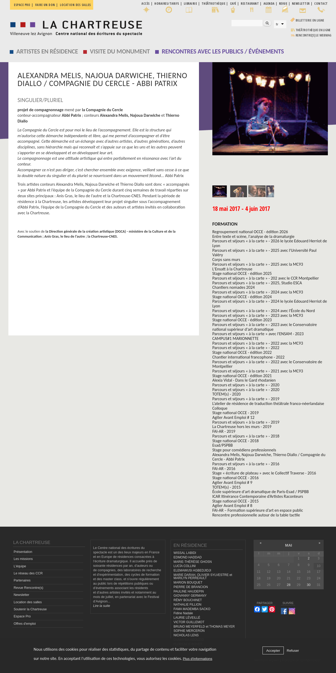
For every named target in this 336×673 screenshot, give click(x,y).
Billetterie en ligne (310, 20)
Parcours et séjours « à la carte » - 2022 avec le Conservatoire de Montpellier (267, 364)
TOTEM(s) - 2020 (226, 394)
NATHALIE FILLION (187, 604)
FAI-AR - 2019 (223, 431)
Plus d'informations (197, 659)
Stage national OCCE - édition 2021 (242, 375)
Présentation (23, 552)
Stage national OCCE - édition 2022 (242, 352)
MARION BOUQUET (188, 582)
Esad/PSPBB (222, 445)
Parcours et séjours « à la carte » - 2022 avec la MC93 (257, 343)
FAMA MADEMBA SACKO (192, 609)
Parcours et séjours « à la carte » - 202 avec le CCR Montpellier (265, 278)
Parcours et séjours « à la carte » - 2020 (245, 384)
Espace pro (22, 5)
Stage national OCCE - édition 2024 (242, 296)
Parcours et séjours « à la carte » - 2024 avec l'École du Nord (263, 310)
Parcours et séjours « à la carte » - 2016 (245, 463)
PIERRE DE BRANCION (191, 587)
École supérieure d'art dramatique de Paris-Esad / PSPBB (260, 491)
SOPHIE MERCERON (189, 631)
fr (277, 24)
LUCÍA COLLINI (185, 566)
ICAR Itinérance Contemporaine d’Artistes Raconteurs (257, 496)
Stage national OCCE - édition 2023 (242, 319)
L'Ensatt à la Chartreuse (232, 268)
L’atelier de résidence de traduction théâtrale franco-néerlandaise (268, 403)
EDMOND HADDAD (188, 557)
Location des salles (75, 5)
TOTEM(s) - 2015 (226, 487)
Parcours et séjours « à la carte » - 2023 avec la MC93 (257, 315)
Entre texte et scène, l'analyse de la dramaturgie (253, 236)
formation (225, 224)
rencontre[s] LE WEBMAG (314, 35)
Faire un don (45, 5)
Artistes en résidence (47, 51)
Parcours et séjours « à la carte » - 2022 (245, 347)
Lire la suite (101, 606)
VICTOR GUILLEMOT (189, 622)
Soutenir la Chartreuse (30, 609)
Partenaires (22, 580)
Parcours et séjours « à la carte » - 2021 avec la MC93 (257, 370)
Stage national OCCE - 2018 (235, 440)
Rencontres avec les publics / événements (223, 51)
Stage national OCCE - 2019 (235, 412)
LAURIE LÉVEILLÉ (187, 617)
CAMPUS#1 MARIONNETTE (235, 338)
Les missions (23, 559)
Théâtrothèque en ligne (313, 30)
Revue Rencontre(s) (28, 588)
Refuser (293, 651)
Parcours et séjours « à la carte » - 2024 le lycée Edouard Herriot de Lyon (269, 303)
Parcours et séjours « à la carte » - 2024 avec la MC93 (257, 292)
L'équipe (20, 566)
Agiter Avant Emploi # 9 (232, 482)
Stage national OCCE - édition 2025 (242, 273)
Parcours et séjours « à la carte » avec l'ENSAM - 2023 (258, 333)
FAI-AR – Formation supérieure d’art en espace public (257, 510)
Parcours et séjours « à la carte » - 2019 (245, 398)
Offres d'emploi (25, 624)
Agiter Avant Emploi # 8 (232, 505)
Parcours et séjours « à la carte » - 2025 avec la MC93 (257, 264)
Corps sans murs (226, 259)
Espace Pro (22, 616)
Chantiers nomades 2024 (233, 287)
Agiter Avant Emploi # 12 (233, 417)
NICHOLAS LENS (186, 635)
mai (288, 545)
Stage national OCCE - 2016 (235, 477)
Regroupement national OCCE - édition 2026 (250, 231)
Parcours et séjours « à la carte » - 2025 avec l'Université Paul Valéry (264, 253)
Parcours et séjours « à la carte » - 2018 (245, 436)
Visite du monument (120, 51)
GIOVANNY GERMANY (190, 595)
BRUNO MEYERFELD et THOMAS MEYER (204, 626)
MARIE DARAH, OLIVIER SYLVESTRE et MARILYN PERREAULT (203, 576)
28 (289, 585)
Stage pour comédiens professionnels (244, 449)
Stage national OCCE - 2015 (235, 501)
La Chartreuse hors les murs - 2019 (241, 426)
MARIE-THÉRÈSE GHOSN (193, 562)
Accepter (273, 651)
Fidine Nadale (183, 613)
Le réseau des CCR (28, 573)
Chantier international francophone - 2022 (248, 357)
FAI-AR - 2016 (223, 468)
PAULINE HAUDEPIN (189, 591)
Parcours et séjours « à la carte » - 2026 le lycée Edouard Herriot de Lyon (269, 243)
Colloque (220, 408)
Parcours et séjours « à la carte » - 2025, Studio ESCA (257, 282)
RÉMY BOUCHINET (188, 600)
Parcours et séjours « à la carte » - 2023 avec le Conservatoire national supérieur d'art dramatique (264, 327)
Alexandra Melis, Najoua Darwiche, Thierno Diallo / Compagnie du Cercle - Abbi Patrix (269, 457)
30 (309, 585)
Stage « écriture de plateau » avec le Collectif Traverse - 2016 (264, 473)
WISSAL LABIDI (185, 553)
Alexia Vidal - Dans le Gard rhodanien (244, 380)
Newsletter (21, 595)
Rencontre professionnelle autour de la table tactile (256, 514)
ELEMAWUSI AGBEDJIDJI (192, 570)
